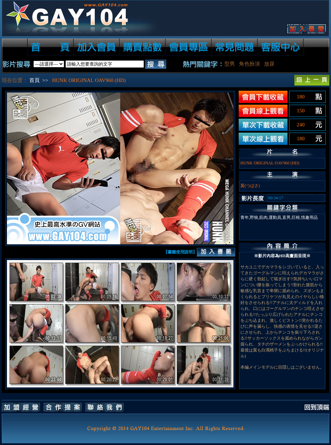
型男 (229, 64)
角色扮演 (249, 64)
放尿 (269, 64)
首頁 (34, 80)
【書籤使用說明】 (180, 252)
